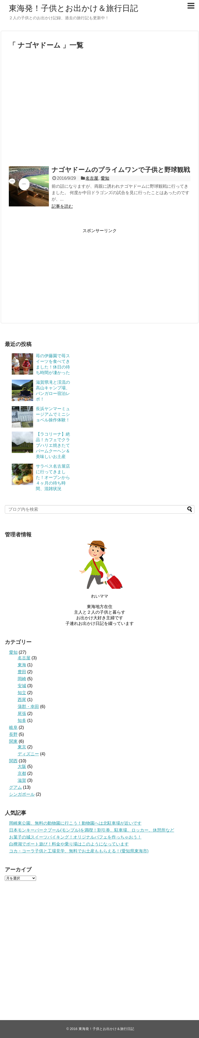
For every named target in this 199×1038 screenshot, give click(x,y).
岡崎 (22, 678)
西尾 (22, 699)
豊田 (22, 672)
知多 (22, 720)
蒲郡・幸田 (28, 706)
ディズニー (28, 754)
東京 (22, 747)
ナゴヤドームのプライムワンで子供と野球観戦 (121, 169)
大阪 (22, 766)
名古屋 (91, 178)
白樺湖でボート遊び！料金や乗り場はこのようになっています (69, 844)
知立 (22, 692)
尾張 (22, 713)
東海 (22, 665)
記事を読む (62, 206)
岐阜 (13, 727)
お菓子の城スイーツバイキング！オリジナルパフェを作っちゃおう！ (75, 837)
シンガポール (22, 794)
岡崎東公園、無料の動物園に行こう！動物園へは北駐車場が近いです (75, 823)
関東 (13, 741)
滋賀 (22, 780)
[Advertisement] (51, 110)
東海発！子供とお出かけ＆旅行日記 (73, 8)
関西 (13, 761)
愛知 (105, 178)
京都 (22, 773)
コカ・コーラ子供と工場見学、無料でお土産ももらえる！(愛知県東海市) (79, 851)
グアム (15, 787)
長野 (13, 734)
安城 (22, 685)
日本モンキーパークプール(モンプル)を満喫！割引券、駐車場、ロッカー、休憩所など (91, 830)
